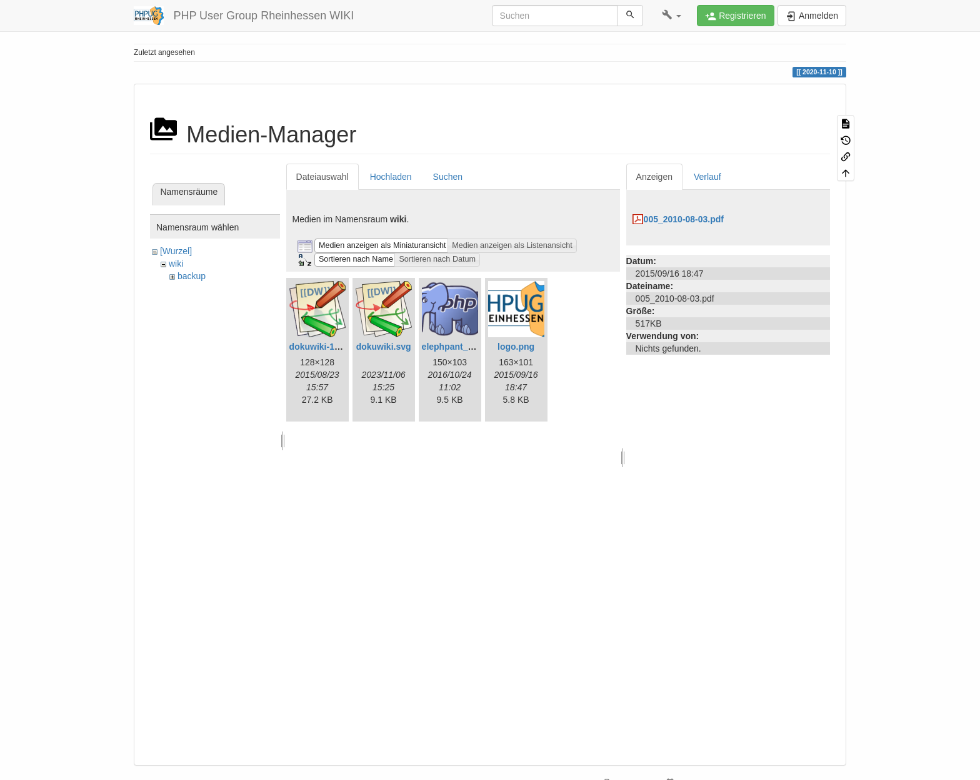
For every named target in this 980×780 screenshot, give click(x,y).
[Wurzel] (176, 251)
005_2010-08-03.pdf (684, 219)
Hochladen (391, 177)
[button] (671, 15)
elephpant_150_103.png (471, 347)
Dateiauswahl (322, 177)
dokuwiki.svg (383, 347)
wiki (176, 264)
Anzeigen (654, 177)
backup (192, 276)
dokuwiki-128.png (325, 347)
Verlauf (707, 177)
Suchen (447, 177)
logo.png (516, 347)
